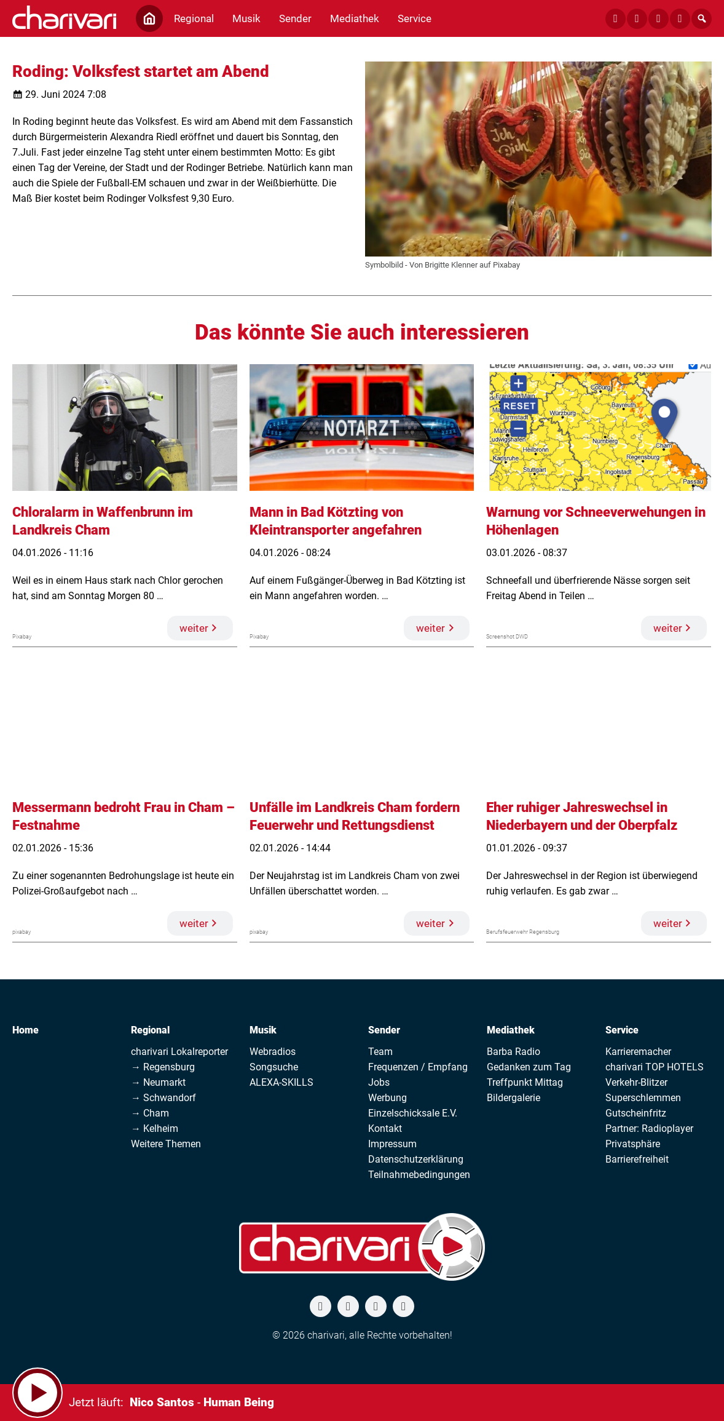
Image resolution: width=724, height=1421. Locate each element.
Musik (263, 1030)
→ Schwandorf (163, 1098)
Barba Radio (513, 1051)
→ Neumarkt (158, 1082)
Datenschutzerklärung (415, 1159)
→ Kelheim (154, 1128)
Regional (150, 1030)
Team (380, 1051)
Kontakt (385, 1128)
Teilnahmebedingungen (419, 1174)
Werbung (387, 1098)
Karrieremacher (638, 1051)
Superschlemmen (643, 1098)
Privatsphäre (632, 1144)
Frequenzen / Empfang (418, 1067)
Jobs (379, 1082)
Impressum (392, 1144)
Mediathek (511, 1030)
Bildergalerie (513, 1098)
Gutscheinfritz (635, 1113)
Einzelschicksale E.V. (412, 1113)
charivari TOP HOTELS (654, 1067)
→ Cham (150, 1113)
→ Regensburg (163, 1067)
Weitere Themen (166, 1144)
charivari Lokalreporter (179, 1051)
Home (25, 1030)
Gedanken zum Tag (529, 1067)
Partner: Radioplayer (649, 1128)
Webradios (273, 1051)
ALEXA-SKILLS (281, 1082)
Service (622, 1030)
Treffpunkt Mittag (525, 1082)
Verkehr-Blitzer (636, 1082)
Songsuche (274, 1067)
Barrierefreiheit (637, 1159)
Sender (384, 1030)
